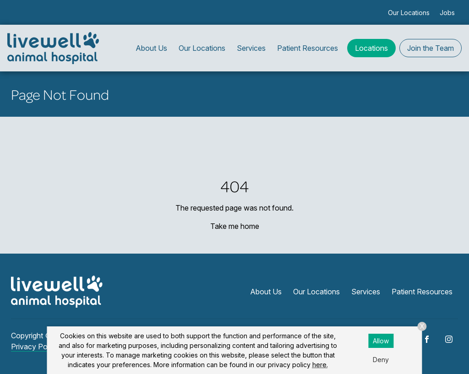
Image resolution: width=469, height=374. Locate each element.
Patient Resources (307, 48)
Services (251, 48)
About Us (151, 48)
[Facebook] (427, 339)
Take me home (234, 226)
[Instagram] (449, 339)
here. (320, 365)
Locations (371, 48)
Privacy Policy (35, 346)
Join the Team (430, 48)
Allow (381, 341)
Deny (381, 359)
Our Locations (409, 12)
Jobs (447, 12)
